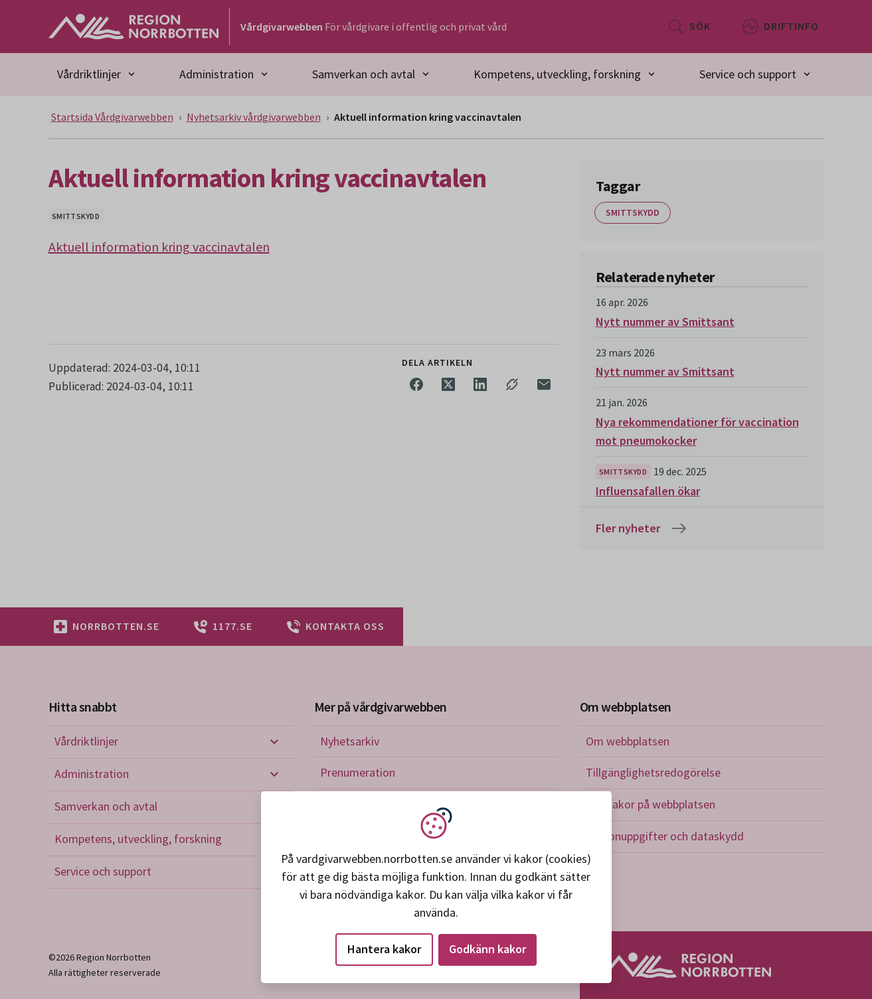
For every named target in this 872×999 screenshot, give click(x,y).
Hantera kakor (384, 949)
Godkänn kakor (487, 949)
